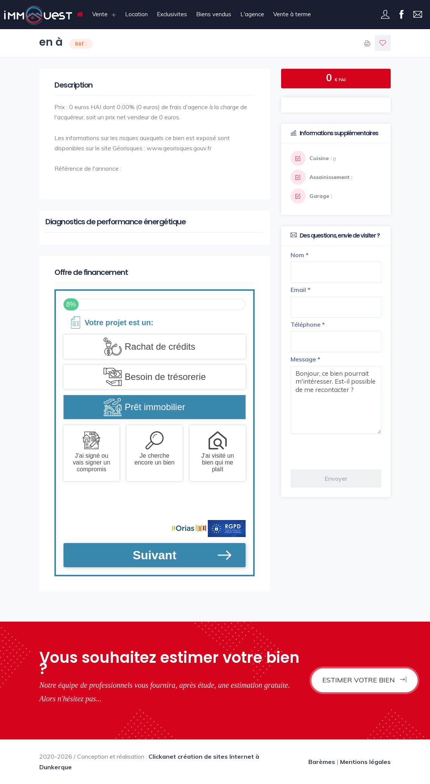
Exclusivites (172, 14)
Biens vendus (213, 14)
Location (136, 14)
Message (305, 359)
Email (301, 289)
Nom (300, 255)
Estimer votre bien (364, 680)
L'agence (252, 14)
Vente (100, 14)
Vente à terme (292, 14)
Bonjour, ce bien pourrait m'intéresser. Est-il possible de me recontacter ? (336, 400)
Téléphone (308, 324)
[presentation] (348, 451)
